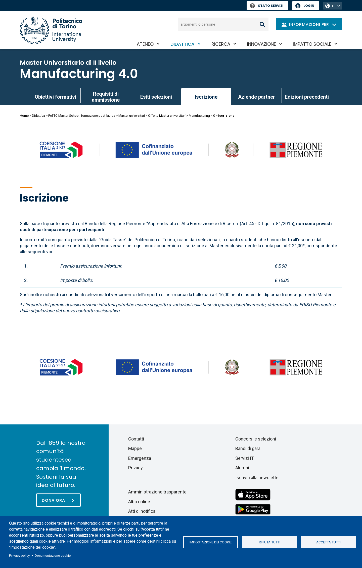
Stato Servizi (266, 5)
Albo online (139, 501)
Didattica (182, 44)
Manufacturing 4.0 (79, 74)
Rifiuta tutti (269, 542)
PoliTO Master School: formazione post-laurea (81, 115)
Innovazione (261, 44)
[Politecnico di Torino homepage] (51, 30)
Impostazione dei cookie (211, 542)
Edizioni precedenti (307, 97)
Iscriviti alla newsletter (257, 477)
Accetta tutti (328, 542)
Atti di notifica (141, 511)
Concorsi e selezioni (255, 438)
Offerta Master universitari (167, 115)
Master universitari (131, 115)
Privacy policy (19, 555)
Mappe (135, 448)
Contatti (136, 438)
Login (308, 5)
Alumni (242, 467)
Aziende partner (256, 97)
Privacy (135, 467)
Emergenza (139, 458)
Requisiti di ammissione (106, 97)
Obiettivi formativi (55, 97)
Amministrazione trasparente (157, 491)
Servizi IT (244, 458)
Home (24, 115)
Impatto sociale (312, 44)
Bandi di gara (247, 448)
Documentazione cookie (53, 555)
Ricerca (220, 44)
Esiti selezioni (156, 97)
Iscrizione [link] (206, 97)
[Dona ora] (58, 500)
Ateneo (145, 44)
